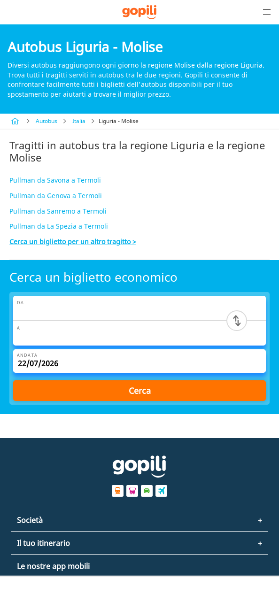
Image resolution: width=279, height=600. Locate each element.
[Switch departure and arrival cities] (236, 320)
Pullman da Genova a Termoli (55, 195)
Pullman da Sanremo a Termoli (58, 211)
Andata (27, 355)
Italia (78, 121)
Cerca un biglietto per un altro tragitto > (72, 241)
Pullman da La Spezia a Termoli (58, 226)
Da (20, 303)
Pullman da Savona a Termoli (55, 180)
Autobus (46, 121)
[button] (267, 12)
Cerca (140, 390)
